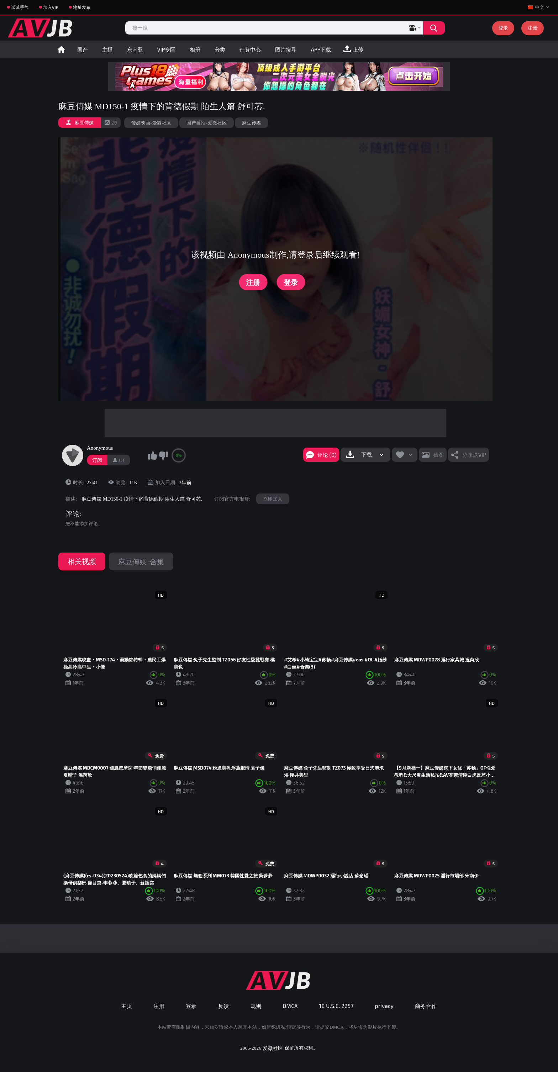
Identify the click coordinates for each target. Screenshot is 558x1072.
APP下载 (321, 49)
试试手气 (19, 7)
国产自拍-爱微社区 (206, 123)
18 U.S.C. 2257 (336, 1006)
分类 (220, 49)
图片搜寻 (285, 49)
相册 (195, 49)
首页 (61, 49)
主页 (126, 1006)
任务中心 (250, 49)
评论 (72, 514)
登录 (503, 28)
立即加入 (272, 499)
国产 (82, 49)
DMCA (290, 1006)
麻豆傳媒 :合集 (141, 561)
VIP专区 (166, 49)
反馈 (223, 1006)
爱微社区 (273, 1048)
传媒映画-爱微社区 (151, 123)
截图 (438, 454)
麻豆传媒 (251, 123)
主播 (107, 49)
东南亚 (135, 49)
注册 (532, 28)
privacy (384, 1006)
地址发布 (81, 7)
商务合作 (426, 1006)
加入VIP (50, 7)
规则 (256, 1006)
